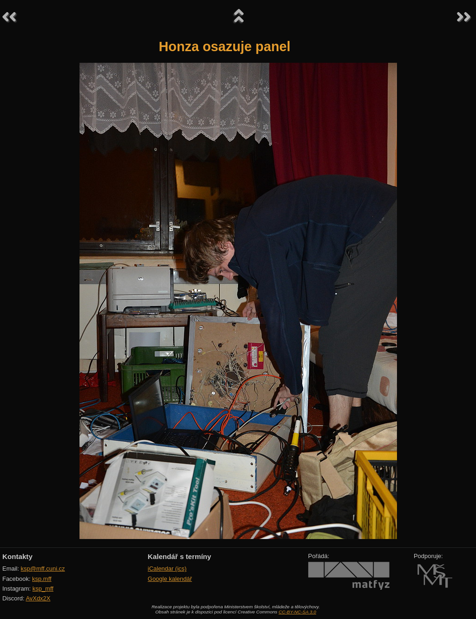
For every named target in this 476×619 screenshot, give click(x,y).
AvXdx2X (38, 598)
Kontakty (17, 556)
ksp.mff (42, 578)
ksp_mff (43, 588)
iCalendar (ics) (167, 568)
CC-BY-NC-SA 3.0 (297, 611)
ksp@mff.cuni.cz (43, 568)
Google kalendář (170, 578)
